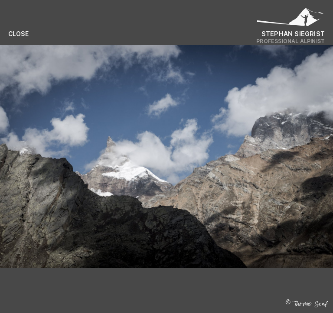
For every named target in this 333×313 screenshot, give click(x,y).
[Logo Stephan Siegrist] (290, 19)
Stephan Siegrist (293, 33)
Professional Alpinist (290, 41)
